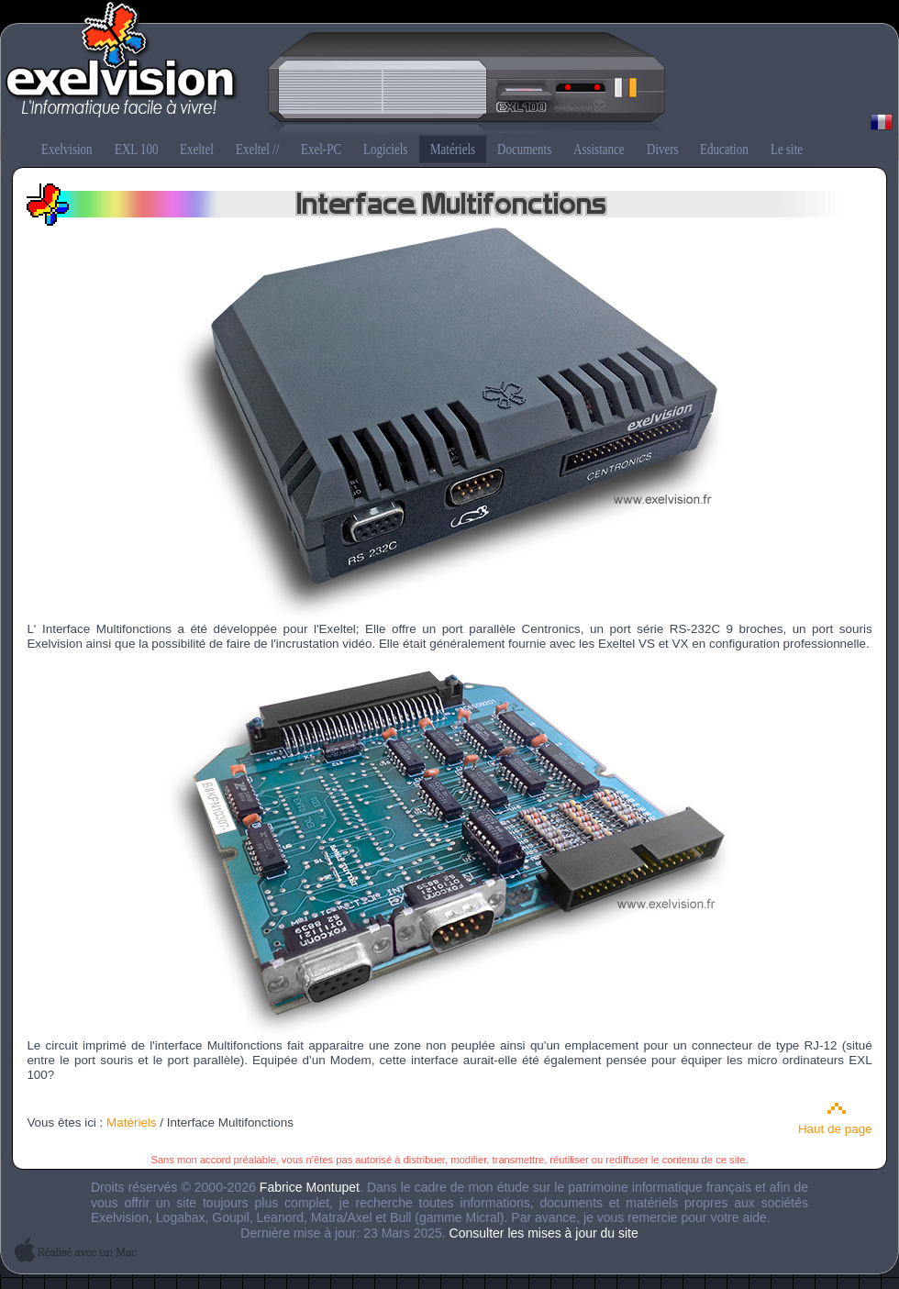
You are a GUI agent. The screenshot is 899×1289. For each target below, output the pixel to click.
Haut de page (835, 1129)
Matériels (131, 1122)
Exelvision (449, 70)
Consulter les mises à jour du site (544, 1233)
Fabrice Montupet (310, 1187)
